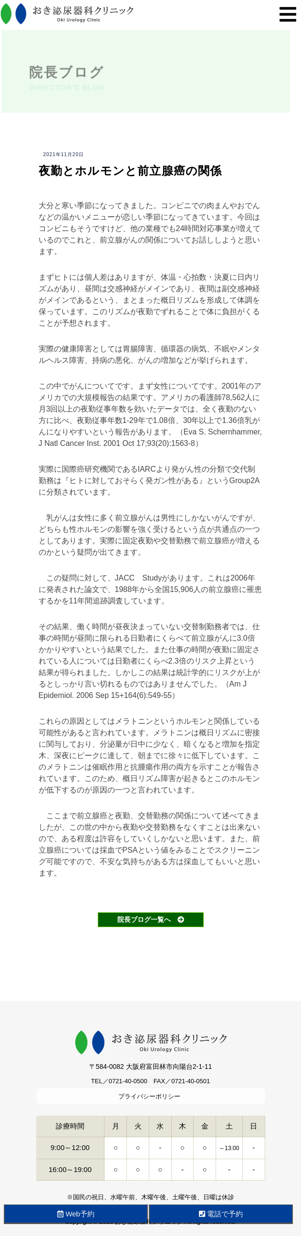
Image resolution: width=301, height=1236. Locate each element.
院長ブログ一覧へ (150, 919)
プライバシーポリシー (149, 1096)
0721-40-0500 (128, 1081)
